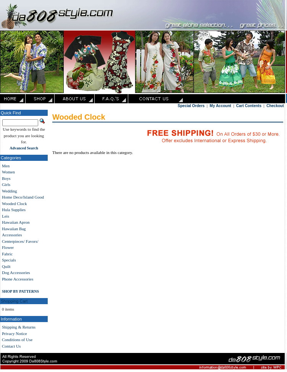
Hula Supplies (14, 209)
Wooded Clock (14, 203)
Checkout (275, 106)
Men (6, 166)
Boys (6, 178)
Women (8, 172)
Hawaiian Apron (15, 222)
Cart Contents (248, 106)
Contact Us (11, 346)
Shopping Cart (14, 301)
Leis (5, 216)
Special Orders (191, 106)
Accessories (12, 234)
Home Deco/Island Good (23, 197)
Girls (6, 184)
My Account (220, 106)
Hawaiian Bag (14, 228)
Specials (9, 260)
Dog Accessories (16, 272)
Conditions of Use (17, 339)
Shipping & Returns (18, 327)
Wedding (9, 191)
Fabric (7, 254)
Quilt (6, 266)
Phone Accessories (17, 279)
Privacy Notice (14, 333)
